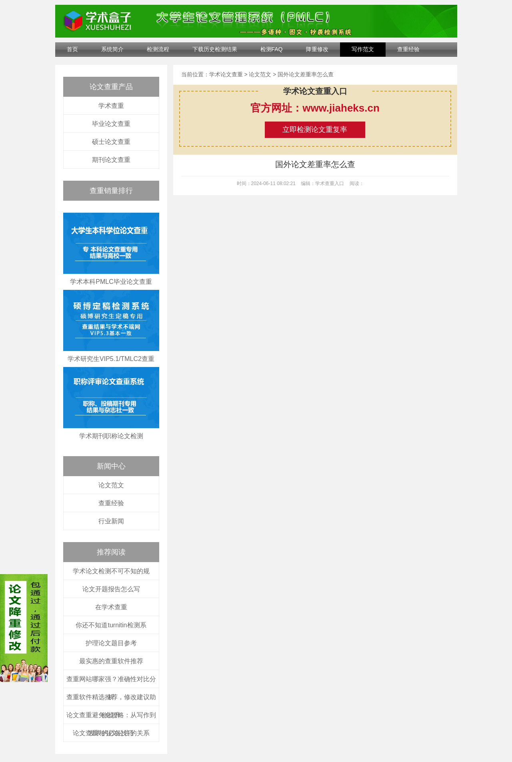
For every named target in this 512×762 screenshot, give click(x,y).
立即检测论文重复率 (314, 130)
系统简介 (112, 49)
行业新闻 (111, 521)
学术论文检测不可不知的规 (111, 571)
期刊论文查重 (111, 159)
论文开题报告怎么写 (111, 589)
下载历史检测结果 (214, 49)
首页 (72, 49)
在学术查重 (111, 607)
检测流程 (158, 49)
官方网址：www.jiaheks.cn (315, 108)
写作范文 (363, 49)
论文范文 (111, 485)
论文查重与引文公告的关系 (111, 733)
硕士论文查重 (111, 141)
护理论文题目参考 (111, 643)
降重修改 (317, 49)
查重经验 (408, 49)
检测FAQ (271, 49)
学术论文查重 (226, 74)
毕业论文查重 (111, 123)
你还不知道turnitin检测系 (111, 625)
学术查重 (111, 105)
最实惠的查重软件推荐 (111, 661)
